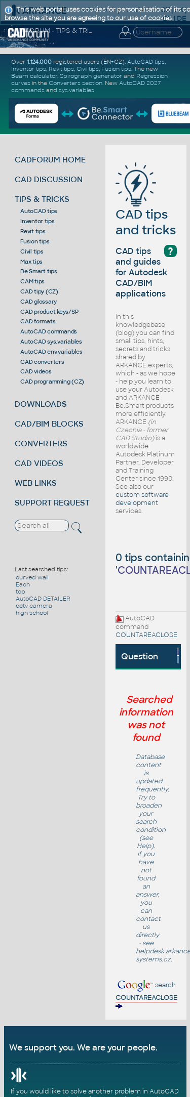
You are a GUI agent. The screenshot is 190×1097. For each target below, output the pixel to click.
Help (144, 846)
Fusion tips (34, 241)
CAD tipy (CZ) (39, 291)
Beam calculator (34, 75)
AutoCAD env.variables (51, 351)
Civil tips (32, 251)
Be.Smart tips (38, 271)
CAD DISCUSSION (49, 179)
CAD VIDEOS (39, 463)
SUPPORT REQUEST (52, 503)
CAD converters (42, 361)
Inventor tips (37, 221)
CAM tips (32, 281)
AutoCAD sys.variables (51, 341)
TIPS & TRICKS (42, 199)
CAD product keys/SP (49, 311)
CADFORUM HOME (50, 159)
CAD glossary (38, 301)
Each (23, 584)
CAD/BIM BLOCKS (49, 424)
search (146, 995)
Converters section (75, 83)
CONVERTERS (41, 443)
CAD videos (36, 371)
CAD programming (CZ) (52, 381)
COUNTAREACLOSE (146, 635)
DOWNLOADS (41, 404)
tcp (20, 591)
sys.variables (76, 90)
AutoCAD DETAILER (43, 598)
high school (32, 612)
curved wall (32, 577)
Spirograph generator (91, 75)
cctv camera (34, 605)
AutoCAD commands (48, 331)
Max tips (31, 261)
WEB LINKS (36, 483)
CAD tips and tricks (146, 207)
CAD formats (37, 321)
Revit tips (33, 231)
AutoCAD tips (38, 211)
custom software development (142, 499)
